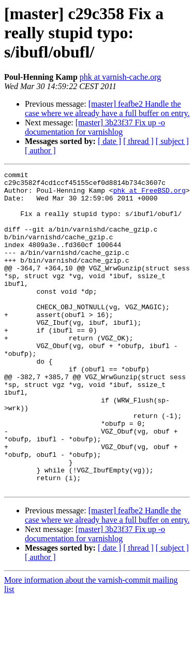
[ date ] (109, 141)
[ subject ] (172, 141)
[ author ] (40, 150)
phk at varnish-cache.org (120, 77)
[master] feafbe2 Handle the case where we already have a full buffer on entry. (107, 108)
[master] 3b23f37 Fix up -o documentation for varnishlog (95, 127)
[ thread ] (138, 141)
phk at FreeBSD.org (149, 194)
